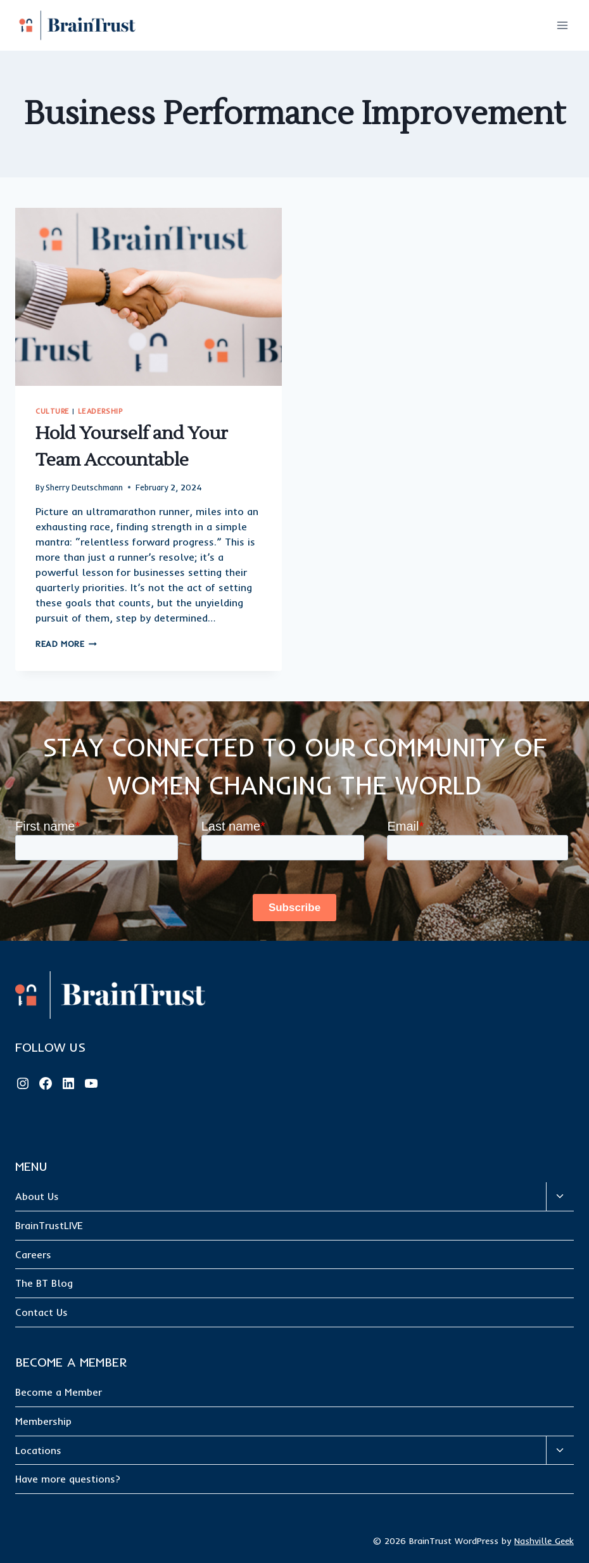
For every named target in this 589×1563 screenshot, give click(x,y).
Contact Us (41, 1312)
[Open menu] (562, 25)
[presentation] (148, 297)
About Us (37, 1196)
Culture (52, 411)
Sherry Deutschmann (84, 487)
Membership (43, 1421)
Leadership (100, 411)
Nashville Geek (544, 1541)
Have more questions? (67, 1478)
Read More (66, 644)
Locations (38, 1450)
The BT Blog (44, 1283)
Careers (33, 1254)
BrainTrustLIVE (49, 1225)
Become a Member (58, 1392)
